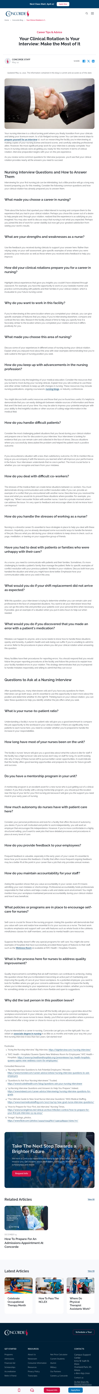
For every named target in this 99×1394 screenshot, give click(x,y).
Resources (32, 1367)
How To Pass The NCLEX (49, 1300)
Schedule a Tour (84, 1332)
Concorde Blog (17, 20)
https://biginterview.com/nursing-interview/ (70, 1050)
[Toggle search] (86, 13)
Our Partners (55, 1371)
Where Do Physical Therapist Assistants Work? (80, 1303)
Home (7, 20)
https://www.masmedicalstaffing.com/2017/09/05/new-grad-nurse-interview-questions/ (51, 1102)
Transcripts (32, 1376)
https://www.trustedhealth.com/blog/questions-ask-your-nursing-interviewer (45, 1083)
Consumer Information (37, 1363)
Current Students (57, 1359)
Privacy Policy (34, 1371)
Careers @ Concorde (59, 1376)
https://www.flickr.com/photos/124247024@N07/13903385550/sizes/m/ (43, 1120)
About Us (32, 1355)
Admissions (9, 1359)
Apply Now (63, 4)
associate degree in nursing (27, 1033)
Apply (75, 1390)
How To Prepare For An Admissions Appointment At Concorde (24, 1242)
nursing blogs (52, 389)
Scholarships (10, 1367)
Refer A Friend (10, 1376)
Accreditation (10, 1371)
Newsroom (32, 1359)
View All (91, 1199)
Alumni (53, 1363)
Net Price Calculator (58, 1355)
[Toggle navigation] (92, 13)
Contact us (78, 1378)
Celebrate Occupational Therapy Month (17, 1302)
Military (53, 1367)
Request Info (21, 1173)
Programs (9, 1355)
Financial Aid (10, 1363)
